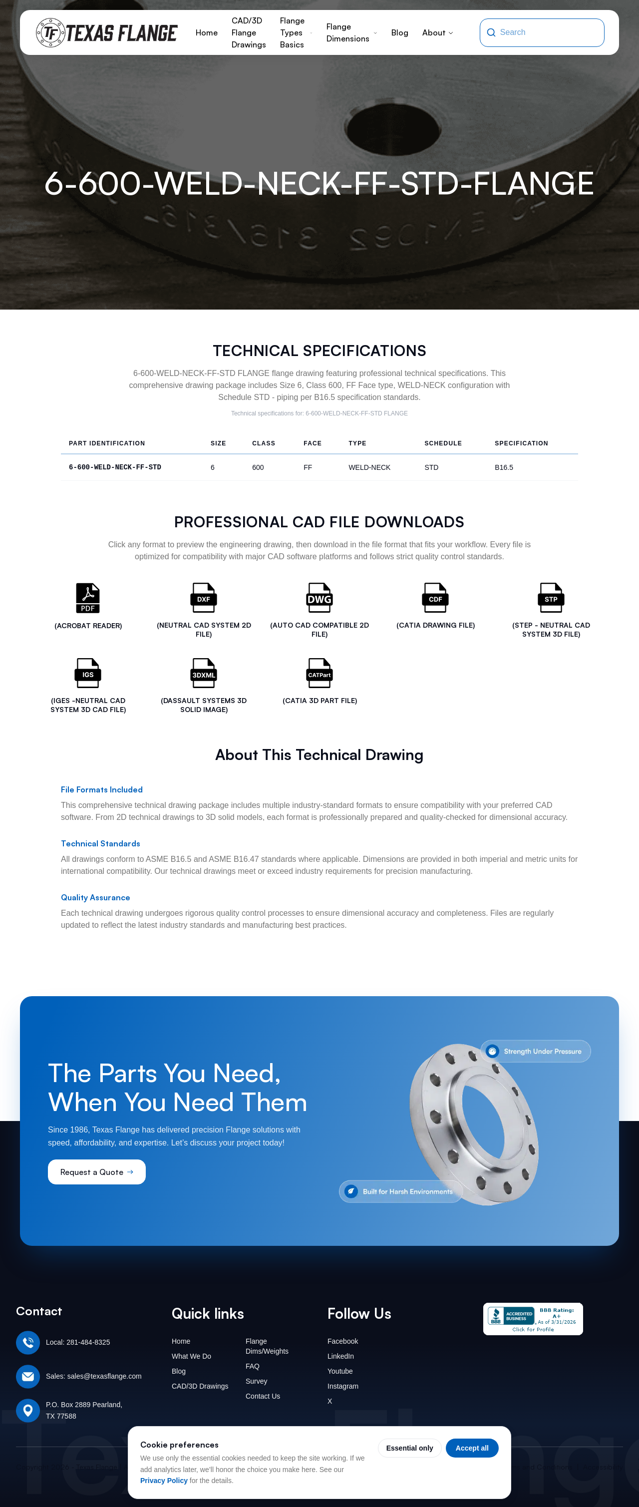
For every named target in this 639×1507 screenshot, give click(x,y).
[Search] (491, 32)
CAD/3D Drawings (200, 1386)
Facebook (342, 1341)
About (438, 32)
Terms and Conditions (537, 1467)
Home (207, 32)
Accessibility (603, 1467)
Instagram (342, 1386)
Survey (257, 1381)
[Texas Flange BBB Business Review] (533, 1319)
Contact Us (263, 1396)
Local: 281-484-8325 (78, 1342)
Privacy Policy (164, 1481)
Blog (399, 32)
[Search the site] (549, 32)
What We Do (191, 1356)
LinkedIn (340, 1356)
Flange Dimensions (351, 32)
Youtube (340, 1371)
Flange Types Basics (296, 32)
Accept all (472, 1448)
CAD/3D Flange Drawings (249, 32)
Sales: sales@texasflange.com (94, 1376)
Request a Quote (96, 1172)
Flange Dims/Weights (267, 1346)
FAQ (253, 1366)
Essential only (409, 1448)
